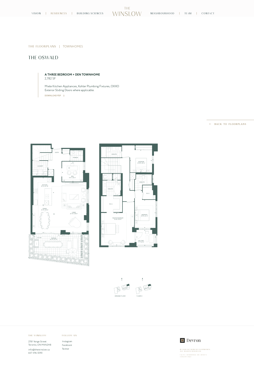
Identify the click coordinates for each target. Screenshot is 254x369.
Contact (208, 13)
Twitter (65, 349)
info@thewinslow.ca (39, 349)
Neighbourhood (162, 13)
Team (188, 13)
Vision (36, 13)
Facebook (67, 345)
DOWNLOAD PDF (53, 95)
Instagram (67, 341)
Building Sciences (90, 13)
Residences (59, 13)
